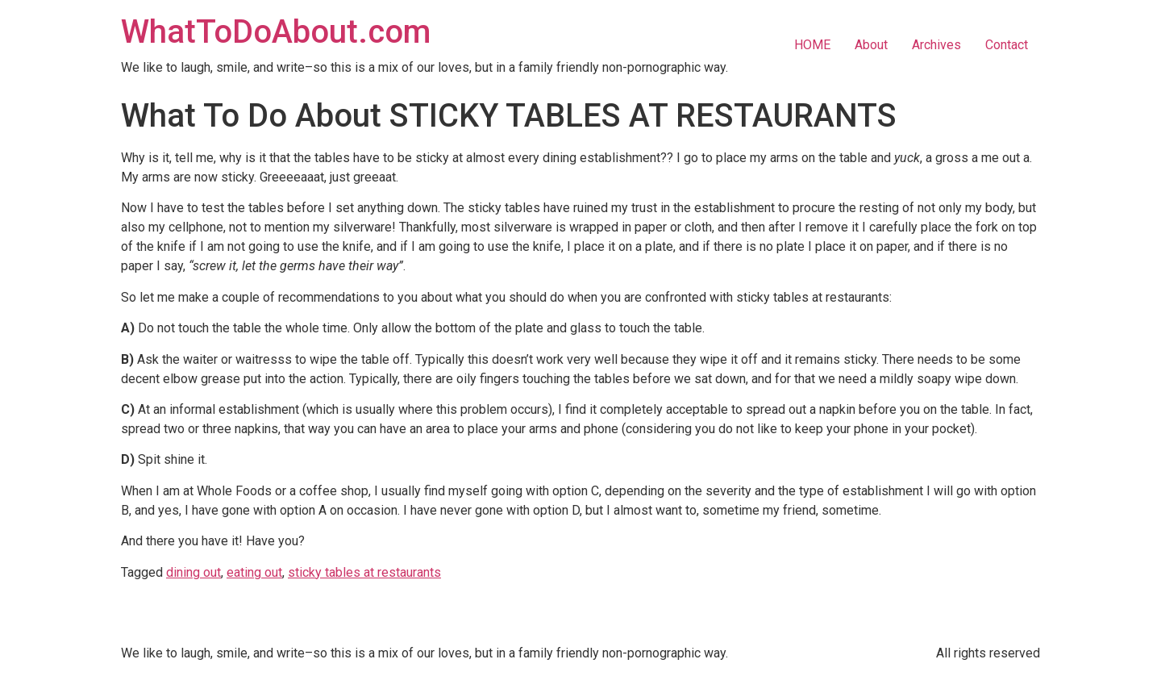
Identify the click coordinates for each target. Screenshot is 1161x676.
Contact (1006, 44)
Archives (936, 44)
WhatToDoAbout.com (276, 32)
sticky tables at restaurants (364, 572)
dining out (193, 572)
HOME (812, 44)
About (871, 44)
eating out (254, 572)
